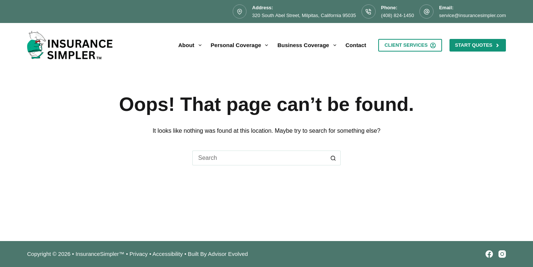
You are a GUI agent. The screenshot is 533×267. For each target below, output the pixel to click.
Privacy (139, 254)
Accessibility (168, 254)
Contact (356, 45)
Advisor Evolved (228, 254)
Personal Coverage (241, 45)
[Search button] (333, 158)
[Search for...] (259, 158)
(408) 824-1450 (397, 15)
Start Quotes (477, 45)
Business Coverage (308, 45)
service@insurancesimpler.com (472, 15)
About (191, 45)
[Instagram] (502, 254)
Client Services (410, 45)
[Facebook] (489, 254)
